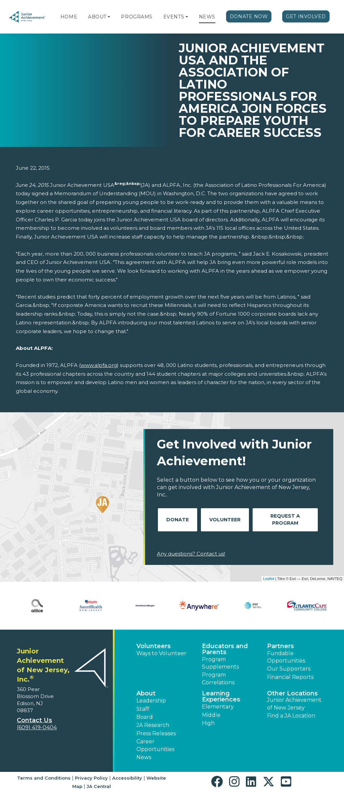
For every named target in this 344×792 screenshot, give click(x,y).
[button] (109, 17)
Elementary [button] (218, 706)
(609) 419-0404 (37, 727)
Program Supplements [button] (220, 663)
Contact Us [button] (34, 720)
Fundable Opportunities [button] (286, 657)
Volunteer (225, 520)
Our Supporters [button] (288, 669)
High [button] (208, 723)
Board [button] (144, 717)
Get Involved (306, 16)
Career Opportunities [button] (155, 745)
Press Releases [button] (156, 733)
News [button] (143, 757)
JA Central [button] (99, 786)
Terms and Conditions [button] (44, 778)
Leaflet (268, 579)
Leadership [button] (151, 700)
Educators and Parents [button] (225, 649)
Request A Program (285, 519)
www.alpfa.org (99, 365)
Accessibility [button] (127, 778)
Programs (136, 17)
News (207, 17)
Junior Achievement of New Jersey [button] (294, 703)
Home (68, 17)
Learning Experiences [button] (221, 696)
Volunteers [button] (153, 646)
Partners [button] (280, 646)
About (97, 17)
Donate (177, 520)
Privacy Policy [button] (91, 778)
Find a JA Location (291, 715)
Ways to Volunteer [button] (161, 653)
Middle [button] (211, 715)
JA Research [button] (152, 725)
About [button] (146, 693)
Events (173, 17)
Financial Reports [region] (290, 677)
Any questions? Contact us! (191, 553)
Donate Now (249, 16)
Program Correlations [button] (218, 678)
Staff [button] (142, 709)
